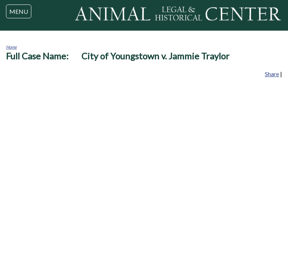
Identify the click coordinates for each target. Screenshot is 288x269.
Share (272, 73)
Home (11, 46)
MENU (18, 11)
